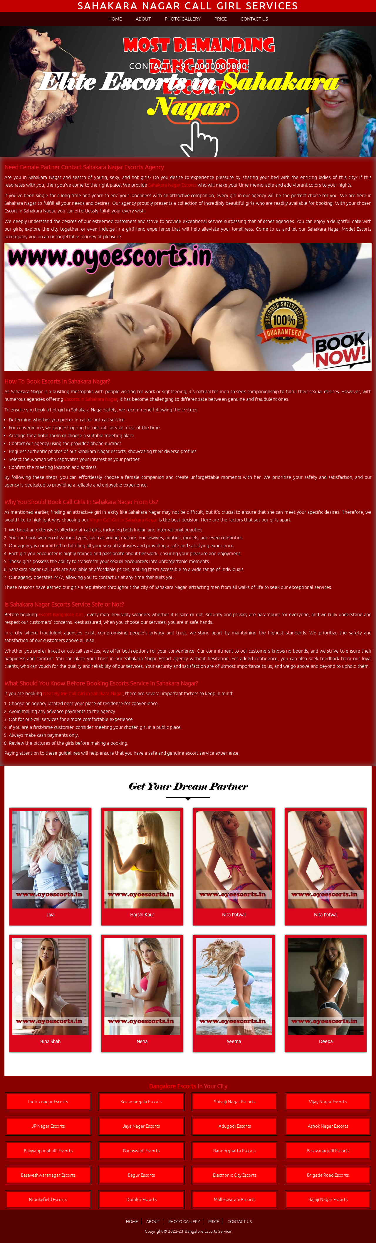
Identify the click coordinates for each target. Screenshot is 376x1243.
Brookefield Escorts (48, 1199)
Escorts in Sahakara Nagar (90, 399)
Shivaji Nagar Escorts (234, 1101)
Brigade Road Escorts (328, 1175)
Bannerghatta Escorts (234, 1150)
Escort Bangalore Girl (61, 614)
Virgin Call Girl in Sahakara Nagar (123, 519)
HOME (115, 18)
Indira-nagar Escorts (48, 1101)
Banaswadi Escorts (141, 1150)
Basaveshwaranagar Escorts (48, 1175)
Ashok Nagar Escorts (328, 1126)
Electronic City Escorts (234, 1175)
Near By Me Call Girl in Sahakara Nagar (83, 693)
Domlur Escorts (141, 1199)
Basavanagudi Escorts (328, 1150)
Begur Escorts (141, 1175)
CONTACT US (254, 18)
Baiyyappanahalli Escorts (48, 1150)
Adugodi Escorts (235, 1126)
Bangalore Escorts (172, 1086)
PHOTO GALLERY (183, 18)
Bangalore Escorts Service (208, 1231)
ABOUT (143, 18)
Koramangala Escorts (141, 1101)
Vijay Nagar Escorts (328, 1101)
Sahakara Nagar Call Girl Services (188, 5)
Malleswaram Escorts (234, 1199)
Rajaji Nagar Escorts (328, 1199)
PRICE (220, 18)
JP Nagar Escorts (48, 1126)
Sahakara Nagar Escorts (172, 185)
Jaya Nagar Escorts (141, 1126)
